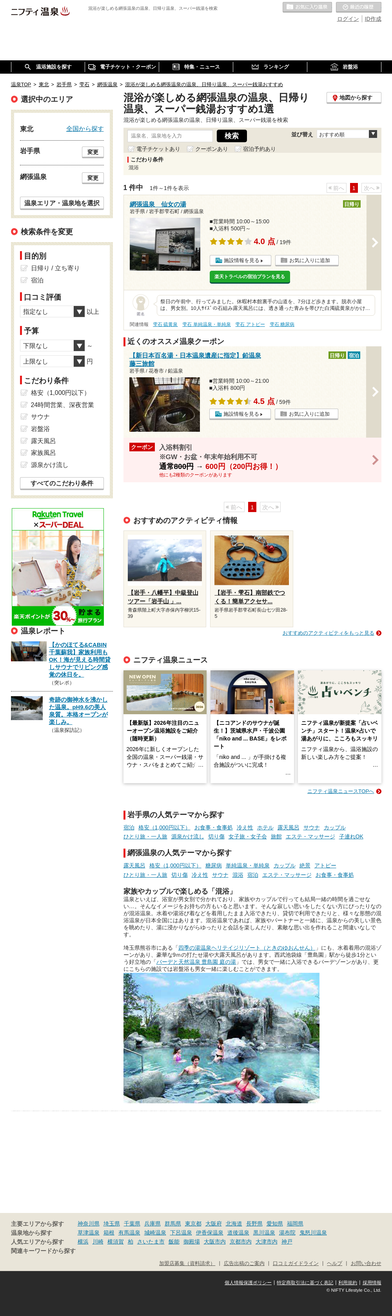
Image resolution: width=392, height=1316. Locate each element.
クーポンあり (211, 149)
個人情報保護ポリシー (248, 1282)
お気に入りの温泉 (307, 7)
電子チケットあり (158, 149)
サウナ (311, 827)
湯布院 (287, 1232)
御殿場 (191, 1241)
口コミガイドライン (296, 1263)
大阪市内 (215, 1241)
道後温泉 (238, 1232)
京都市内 (241, 1241)
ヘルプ (334, 1263)
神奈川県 (89, 1223)
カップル (335, 827)
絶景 (304, 865)
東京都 (193, 1223)
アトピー (325, 865)
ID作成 (373, 19)
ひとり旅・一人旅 (145, 836)
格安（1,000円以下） (164, 827)
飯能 (174, 1241)
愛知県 (275, 1223)
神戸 (286, 1241)
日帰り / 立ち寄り (55, 268)
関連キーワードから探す (43, 1251)
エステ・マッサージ (310, 836)
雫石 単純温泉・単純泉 (206, 324)
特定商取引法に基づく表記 (305, 1282)
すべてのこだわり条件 (62, 483)
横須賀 (115, 1241)
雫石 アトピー (250, 324)
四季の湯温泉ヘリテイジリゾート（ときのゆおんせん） (247, 948)
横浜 (83, 1241)
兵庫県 (152, 1223)
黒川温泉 (264, 1232)
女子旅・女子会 (248, 836)
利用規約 (347, 1282)
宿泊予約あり (259, 149)
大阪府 (213, 1223)
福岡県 (295, 1223)
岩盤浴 (40, 428)
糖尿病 (213, 865)
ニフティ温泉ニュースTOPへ (340, 791)
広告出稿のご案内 (244, 1263)
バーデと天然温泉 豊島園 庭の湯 (196, 962)
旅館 (276, 836)
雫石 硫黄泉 (165, 324)
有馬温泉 (129, 1232)
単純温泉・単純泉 (248, 865)
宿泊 (128, 827)
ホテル (265, 827)
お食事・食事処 (213, 827)
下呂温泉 (181, 1232)
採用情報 (372, 1282)
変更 (92, 152)
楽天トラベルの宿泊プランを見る (249, 276)
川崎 (98, 1241)
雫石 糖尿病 (282, 324)
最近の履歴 (358, 7)
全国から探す (85, 128)
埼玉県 (111, 1223)
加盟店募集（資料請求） (187, 1263)
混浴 (237, 875)
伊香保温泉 (209, 1232)
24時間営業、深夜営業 (62, 405)
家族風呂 (43, 452)
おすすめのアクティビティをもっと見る (328, 633)
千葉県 (132, 1223)
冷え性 (245, 827)
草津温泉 (89, 1232)
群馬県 (173, 1223)
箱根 (108, 1232)
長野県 (254, 1223)
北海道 (234, 1223)
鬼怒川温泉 (313, 1232)
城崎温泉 (155, 1232)
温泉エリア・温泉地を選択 (62, 202)
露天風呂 (288, 827)
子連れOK (351, 836)
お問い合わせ (366, 1263)
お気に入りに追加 (309, 260)
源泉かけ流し (187, 836)
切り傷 (216, 836)
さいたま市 (151, 1241)
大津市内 (267, 1241)
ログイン (348, 19)
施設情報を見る (242, 260)
